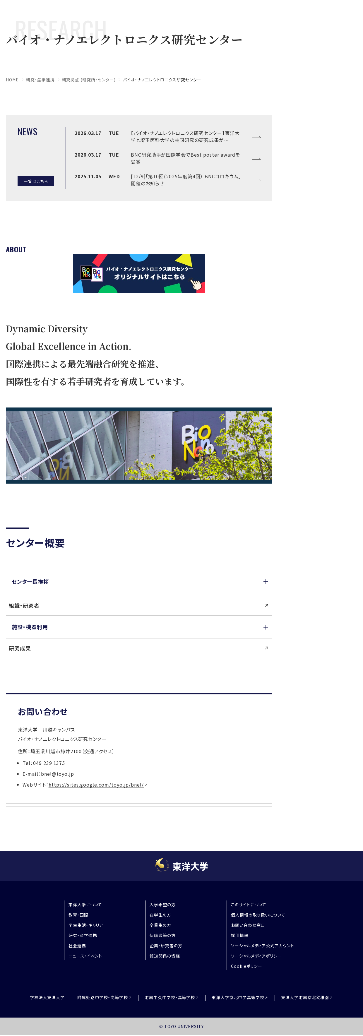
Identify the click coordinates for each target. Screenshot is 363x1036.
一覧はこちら (35, 181)
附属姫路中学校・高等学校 (102, 997)
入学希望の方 (163, 904)
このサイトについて (249, 904)
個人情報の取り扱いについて (258, 915)
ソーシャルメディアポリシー (256, 956)
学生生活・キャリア (86, 925)
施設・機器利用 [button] (30, 627)
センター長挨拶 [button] (30, 581)
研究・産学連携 (40, 80)
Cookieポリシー (247, 966)
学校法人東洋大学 (47, 997)
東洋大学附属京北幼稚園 (305, 997)
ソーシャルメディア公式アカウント (262, 945)
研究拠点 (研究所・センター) (89, 80)
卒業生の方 (160, 925)
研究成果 (20, 648)
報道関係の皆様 (165, 956)
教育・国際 (78, 915)
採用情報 (240, 935)
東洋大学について (85, 904)
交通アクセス (98, 751)
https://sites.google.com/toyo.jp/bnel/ (96, 784)
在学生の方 (160, 915)
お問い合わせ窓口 (248, 925)
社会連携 (77, 945)
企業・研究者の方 (166, 945)
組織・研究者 (24, 605)
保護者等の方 (163, 935)
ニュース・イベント (85, 956)
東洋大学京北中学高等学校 (238, 997)
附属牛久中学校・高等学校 (170, 997)
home (12, 80)
